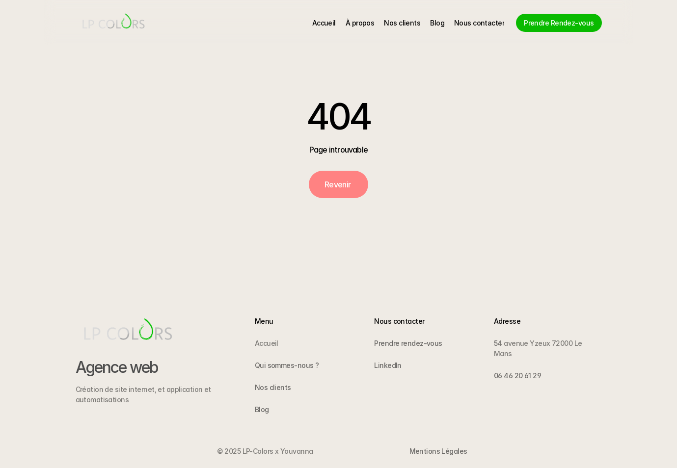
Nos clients (273, 387)
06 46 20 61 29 (517, 375)
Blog (262, 409)
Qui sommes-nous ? (287, 365)
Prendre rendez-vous (408, 343)
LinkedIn (388, 365)
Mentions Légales (438, 451)
